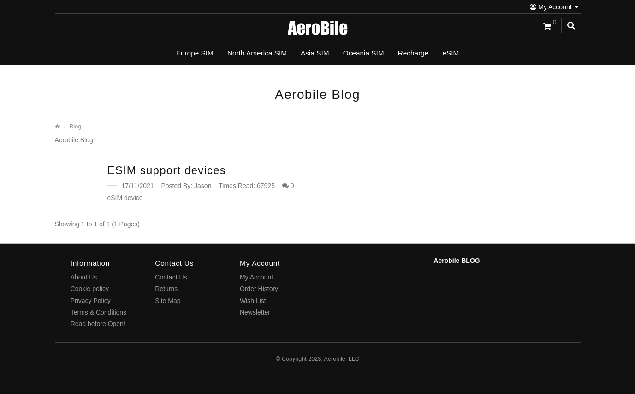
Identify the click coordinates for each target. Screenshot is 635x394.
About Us (84, 277)
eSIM (450, 53)
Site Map (167, 300)
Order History (259, 288)
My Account (554, 7)
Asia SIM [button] (315, 53)
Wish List (253, 300)
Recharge (413, 53)
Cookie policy (90, 288)
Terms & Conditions (98, 312)
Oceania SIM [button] (363, 53)
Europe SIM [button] (195, 53)
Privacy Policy (91, 300)
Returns (166, 288)
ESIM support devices (166, 170)
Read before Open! (98, 323)
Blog (75, 126)
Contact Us (171, 277)
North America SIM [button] (257, 53)
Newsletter (255, 312)
